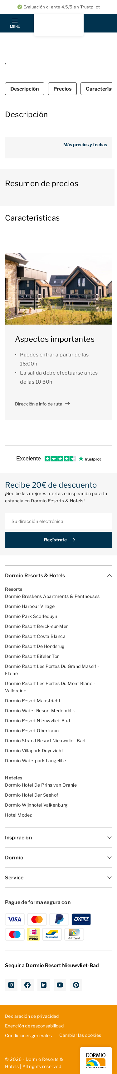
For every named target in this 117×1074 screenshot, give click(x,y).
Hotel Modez (18, 815)
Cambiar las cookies (80, 1035)
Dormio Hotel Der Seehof (31, 795)
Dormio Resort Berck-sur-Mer (36, 626)
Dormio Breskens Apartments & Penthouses (52, 596)
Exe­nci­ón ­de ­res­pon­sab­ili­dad (34, 1025)
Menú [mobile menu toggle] (15, 26)
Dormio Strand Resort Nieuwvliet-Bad (45, 740)
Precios (62, 89)
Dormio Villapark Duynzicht (34, 750)
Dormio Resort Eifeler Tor (32, 656)
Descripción (24, 89)
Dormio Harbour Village (30, 606)
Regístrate (55, 539)
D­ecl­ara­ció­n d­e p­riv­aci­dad (32, 1016)
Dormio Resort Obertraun (32, 730)
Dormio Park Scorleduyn (31, 616)
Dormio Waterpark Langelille (35, 760)
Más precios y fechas (85, 144)
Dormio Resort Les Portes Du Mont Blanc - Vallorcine (50, 687)
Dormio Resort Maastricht (32, 700)
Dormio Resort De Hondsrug (35, 646)
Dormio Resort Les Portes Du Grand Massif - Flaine (52, 670)
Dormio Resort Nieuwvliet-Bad (37, 720)
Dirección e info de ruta (38, 403)
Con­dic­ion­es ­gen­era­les (28, 1035)
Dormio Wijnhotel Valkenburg (36, 805)
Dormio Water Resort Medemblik (40, 710)
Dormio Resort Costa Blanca (35, 636)
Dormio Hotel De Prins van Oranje (41, 785)
